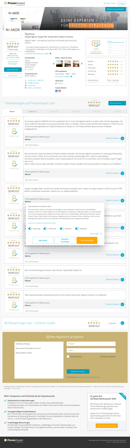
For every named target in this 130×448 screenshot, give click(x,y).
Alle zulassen (87, 241)
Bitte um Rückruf (76, 356)
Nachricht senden (78, 371)
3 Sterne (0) (75, 111)
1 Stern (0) (117, 111)
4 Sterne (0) (54, 111)
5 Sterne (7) (32, 111)
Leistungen (92, 68)
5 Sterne (109, 41)
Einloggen (122, 3)
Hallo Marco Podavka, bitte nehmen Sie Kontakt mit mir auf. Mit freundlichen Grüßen (38, 360)
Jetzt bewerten (13, 69)
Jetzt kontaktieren (115, 9)
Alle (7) (12, 111)
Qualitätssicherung (106, 440)
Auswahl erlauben (65, 241)
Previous (54, 64)
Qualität (91, 61)
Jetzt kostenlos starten (107, 425)
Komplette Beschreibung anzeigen (38, 53)
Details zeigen (90, 235)
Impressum (36, 224)
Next (82, 64)
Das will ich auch (110, 3)
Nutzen (90, 64)
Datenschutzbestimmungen (50, 224)
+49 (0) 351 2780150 (35, 80)
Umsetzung (92, 71)
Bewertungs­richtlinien (94, 440)
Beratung (91, 74)
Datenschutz (115, 440)
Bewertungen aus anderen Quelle (12, 56)
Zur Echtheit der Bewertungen (13, 63)
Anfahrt (30, 69)
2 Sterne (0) (96, 111)
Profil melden (17, 388)
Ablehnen (43, 241)
